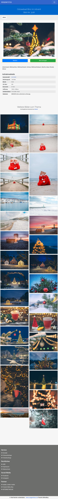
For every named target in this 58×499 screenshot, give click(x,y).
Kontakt (4, 453)
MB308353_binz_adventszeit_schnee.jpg (20, 94)
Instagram (5, 478)
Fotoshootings (6, 458)
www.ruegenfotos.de (32, 497)
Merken (15, 60)
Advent (4, 17)
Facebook (4, 475)
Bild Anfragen (43, 60)
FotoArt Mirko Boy (7, 487)
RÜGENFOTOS (6, 2)
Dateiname (5, 94)
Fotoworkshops (6, 455)
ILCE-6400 (13, 77)
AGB (3, 464)
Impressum (5, 466)
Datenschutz (5, 469)
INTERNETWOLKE (7, 489)
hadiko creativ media (8, 484)
